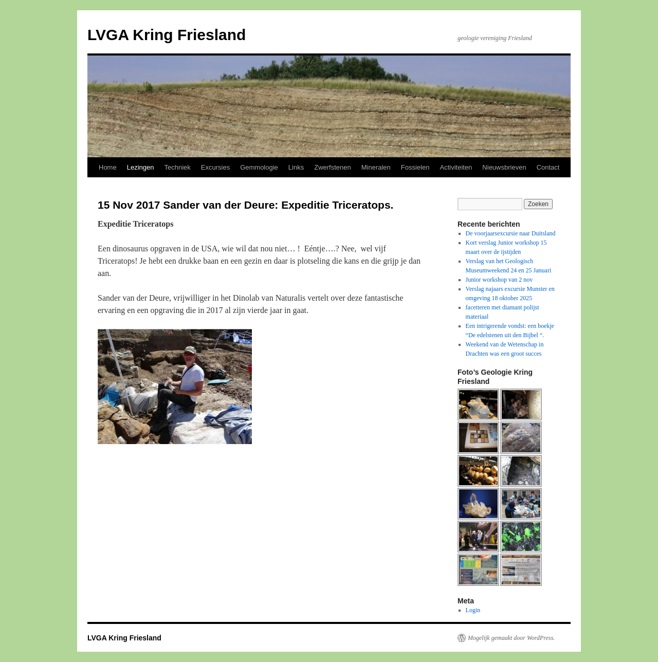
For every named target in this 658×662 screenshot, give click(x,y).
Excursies (215, 167)
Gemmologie (259, 167)
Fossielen (415, 167)
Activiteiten (456, 167)
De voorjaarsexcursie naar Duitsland (511, 233)
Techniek (177, 167)
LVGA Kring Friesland (166, 34)
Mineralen (376, 167)
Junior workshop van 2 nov (499, 279)
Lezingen (140, 167)
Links (296, 167)
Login (473, 610)
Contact (548, 167)
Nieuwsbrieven (504, 167)
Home (108, 167)
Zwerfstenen (332, 167)
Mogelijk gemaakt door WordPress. (511, 637)
